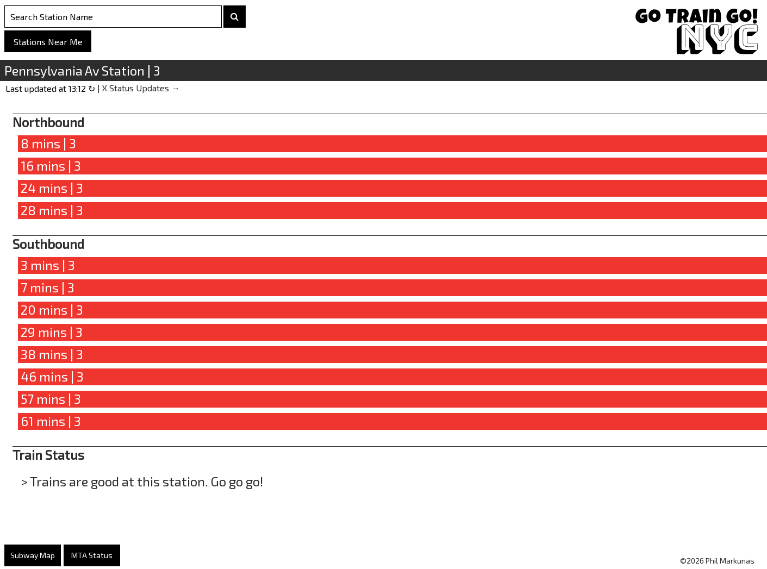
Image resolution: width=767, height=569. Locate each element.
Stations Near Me (48, 41)
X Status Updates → (141, 88)
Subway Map (32, 555)
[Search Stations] (113, 16)
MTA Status (92, 555)
